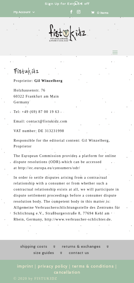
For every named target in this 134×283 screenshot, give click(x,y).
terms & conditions (93, 266)
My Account (21, 12)
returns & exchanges (81, 246)
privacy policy (53, 266)
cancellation (67, 272)
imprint (25, 266)
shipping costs (33, 246)
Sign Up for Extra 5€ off (67, 4)
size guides (43, 253)
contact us (79, 253)
